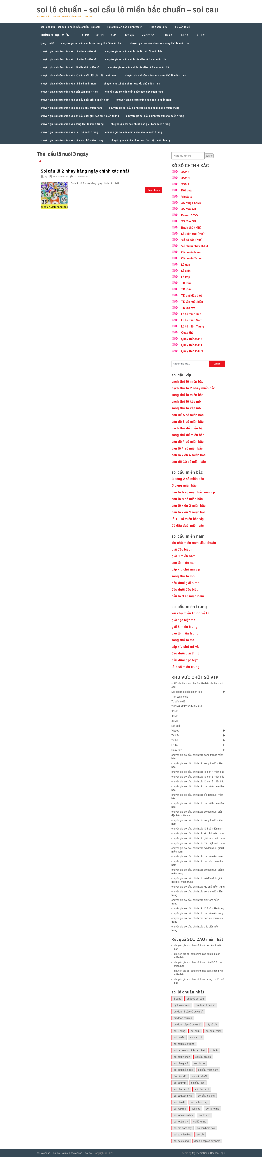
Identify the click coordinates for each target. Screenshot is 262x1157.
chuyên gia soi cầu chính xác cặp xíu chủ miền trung (71, 140)
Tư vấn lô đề (182, 27)
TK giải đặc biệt (191, 295)
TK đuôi (186, 289)
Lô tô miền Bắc (191, 314)
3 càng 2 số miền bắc (187, 478)
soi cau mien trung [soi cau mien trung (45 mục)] (184, 1044)
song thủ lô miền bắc (187, 394)
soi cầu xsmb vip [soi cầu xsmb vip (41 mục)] (183, 1095)
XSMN (100, 35)
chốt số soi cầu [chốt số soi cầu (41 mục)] (195, 998)
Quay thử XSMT (192, 345)
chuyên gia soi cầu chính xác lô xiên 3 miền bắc (134, 51)
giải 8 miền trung (184, 626)
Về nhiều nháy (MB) (194, 246)
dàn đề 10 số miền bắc (188, 461)
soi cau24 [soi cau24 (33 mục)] (179, 1037)
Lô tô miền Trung (192, 326)
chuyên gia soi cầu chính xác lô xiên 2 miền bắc (69, 59)
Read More (153, 190)
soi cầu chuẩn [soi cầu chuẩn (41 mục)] (203, 1056)
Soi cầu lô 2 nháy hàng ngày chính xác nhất (85, 170)
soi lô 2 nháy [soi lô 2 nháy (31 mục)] (181, 1121)
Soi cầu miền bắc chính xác (123, 27)
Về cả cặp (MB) (192, 239)
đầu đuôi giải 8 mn (185, 582)
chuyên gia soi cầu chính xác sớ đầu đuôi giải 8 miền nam (74, 100)
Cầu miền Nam (191, 252)
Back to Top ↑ (217, 1153)
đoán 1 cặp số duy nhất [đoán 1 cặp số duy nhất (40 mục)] (207, 1141)
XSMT (114, 35)
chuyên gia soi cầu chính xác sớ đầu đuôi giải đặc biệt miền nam (78, 75)
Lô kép (185, 277)
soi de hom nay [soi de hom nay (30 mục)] (199, 1102)
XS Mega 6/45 (191, 202)
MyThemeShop (200, 1153)
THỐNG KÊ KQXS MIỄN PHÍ (57, 35)
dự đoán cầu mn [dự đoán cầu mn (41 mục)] (183, 1018)
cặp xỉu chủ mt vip (185, 646)
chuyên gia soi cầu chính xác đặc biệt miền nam (134, 92)
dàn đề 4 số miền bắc (187, 441)
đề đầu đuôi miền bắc (187, 525)
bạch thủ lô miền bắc (187, 381)
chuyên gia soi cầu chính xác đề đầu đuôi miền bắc (70, 67)
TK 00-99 (188, 308)
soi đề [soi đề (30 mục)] (200, 1134)
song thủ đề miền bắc (187, 434)
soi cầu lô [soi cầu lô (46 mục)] (199, 1063)
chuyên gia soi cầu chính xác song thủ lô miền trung (72, 124)
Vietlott (147, 35)
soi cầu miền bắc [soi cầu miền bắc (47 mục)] (183, 1069)
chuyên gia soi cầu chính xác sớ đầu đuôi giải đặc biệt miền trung (79, 116)
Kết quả (130, 35)
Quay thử (46, 43)
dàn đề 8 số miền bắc (187, 421)
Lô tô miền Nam (191, 320)
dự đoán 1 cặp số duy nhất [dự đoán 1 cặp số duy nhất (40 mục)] (188, 1011)
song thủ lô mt (182, 640)
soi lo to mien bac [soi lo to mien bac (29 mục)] (184, 1115)
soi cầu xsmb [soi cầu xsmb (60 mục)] (202, 1089)
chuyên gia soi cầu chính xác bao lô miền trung (133, 132)
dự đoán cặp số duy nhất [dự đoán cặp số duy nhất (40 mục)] (187, 1024)
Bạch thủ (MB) (191, 227)
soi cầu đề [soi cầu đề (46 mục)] (179, 1102)
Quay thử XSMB (192, 338)
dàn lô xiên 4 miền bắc (188, 455)
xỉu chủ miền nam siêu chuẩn (193, 542)
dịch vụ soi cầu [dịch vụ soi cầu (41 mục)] (182, 1005)
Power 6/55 (189, 215)
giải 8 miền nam (183, 556)
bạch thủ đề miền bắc (187, 428)
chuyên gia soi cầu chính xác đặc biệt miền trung (140, 140)
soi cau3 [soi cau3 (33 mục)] (195, 1031)
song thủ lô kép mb (186, 408)
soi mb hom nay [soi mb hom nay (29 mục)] (183, 1128)
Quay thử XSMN (192, 351)
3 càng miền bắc (184, 485)
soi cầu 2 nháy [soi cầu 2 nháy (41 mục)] (182, 1056)
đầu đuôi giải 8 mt (185, 653)
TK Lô (182, 35)
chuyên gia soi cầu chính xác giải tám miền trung (140, 124)
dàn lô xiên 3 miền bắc (188, 512)
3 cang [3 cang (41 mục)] (177, 998)
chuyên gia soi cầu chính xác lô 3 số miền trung (69, 132)
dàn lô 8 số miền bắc (187, 498)
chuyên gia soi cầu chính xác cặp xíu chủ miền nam (71, 108)
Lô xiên (186, 270)
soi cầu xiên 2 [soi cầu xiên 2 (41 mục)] (181, 1089)
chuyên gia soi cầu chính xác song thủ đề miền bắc (91, 43)
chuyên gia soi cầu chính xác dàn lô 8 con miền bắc (139, 67)
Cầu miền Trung (191, 258)
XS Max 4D (188, 209)
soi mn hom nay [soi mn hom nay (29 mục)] (206, 1128)
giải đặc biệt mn (183, 549)
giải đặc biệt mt (183, 620)
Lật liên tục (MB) (193, 233)
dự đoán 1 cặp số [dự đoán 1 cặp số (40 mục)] (205, 1005)
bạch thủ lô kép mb (186, 401)
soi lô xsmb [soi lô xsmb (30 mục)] (199, 1121)
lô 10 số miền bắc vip (187, 518)
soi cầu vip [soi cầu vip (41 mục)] (180, 1082)
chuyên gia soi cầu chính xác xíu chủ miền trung (155, 116)
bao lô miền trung (184, 633)
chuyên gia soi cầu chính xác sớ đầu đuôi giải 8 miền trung (144, 108)
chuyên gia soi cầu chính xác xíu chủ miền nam (132, 83)
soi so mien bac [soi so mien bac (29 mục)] (182, 1134)
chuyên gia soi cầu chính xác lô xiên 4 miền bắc (69, 51)
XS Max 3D (188, 221)
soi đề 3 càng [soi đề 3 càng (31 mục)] (181, 1141)
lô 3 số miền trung (185, 666)
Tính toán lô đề (158, 27)
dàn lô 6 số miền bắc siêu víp (193, 492)
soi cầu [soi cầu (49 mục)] (214, 1050)
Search (209, 155)
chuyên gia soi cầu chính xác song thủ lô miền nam (155, 75)
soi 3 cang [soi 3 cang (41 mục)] (179, 1031)
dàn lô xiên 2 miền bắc (188, 505)
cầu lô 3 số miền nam (187, 596)
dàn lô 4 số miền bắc (187, 448)
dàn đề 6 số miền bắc (187, 415)
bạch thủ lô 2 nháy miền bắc (193, 388)
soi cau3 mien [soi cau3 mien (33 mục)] (213, 1031)
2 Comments (81, 176)
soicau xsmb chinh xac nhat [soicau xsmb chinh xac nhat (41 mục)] (189, 1050)
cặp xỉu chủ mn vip (185, 569)
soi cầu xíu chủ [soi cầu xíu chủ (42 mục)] (206, 1095)
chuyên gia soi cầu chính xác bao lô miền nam (143, 100)
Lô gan (185, 264)
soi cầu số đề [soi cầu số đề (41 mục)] (199, 1076)
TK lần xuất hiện (192, 301)
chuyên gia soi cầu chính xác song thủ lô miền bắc (159, 43)
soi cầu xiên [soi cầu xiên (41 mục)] (198, 1082)
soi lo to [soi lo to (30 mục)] (195, 1108)
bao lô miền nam (183, 562)
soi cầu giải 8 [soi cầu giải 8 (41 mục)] (181, 1063)
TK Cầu (165, 35)
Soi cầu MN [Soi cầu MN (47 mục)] (180, 1076)
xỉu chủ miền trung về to (190, 613)
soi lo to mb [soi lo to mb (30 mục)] (212, 1108)
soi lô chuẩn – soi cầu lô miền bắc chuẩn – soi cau (128, 9)
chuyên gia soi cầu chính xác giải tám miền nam (69, 92)
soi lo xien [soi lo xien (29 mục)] (204, 1115)
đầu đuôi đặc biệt (184, 589)
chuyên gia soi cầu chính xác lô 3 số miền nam (68, 83)
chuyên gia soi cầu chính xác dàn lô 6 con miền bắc (136, 59)
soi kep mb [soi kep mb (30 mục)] (180, 1108)
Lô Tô (199, 35)
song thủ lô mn (183, 576)
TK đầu (186, 283)
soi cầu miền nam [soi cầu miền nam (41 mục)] (208, 1069)
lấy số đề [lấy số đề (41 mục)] (212, 1024)
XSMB (85, 35)
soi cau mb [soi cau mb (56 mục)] (196, 1037)
